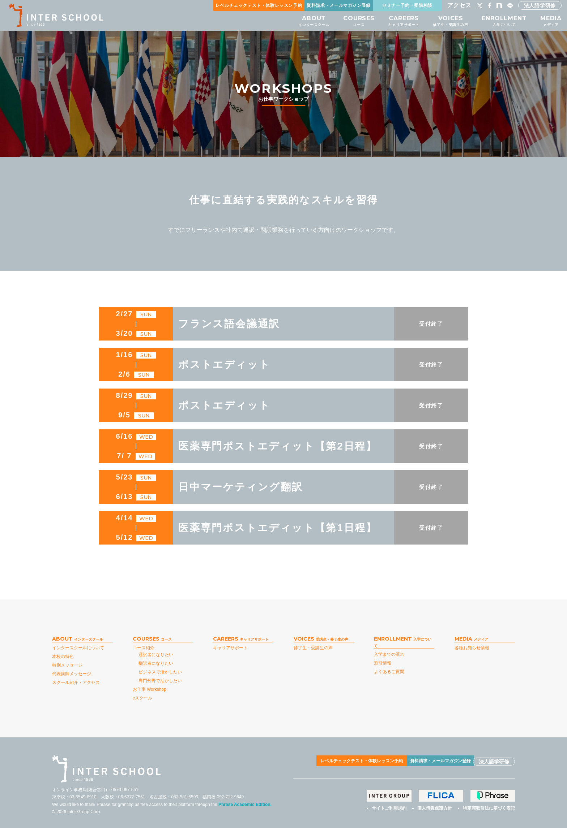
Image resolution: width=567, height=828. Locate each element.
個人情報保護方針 (434, 806)
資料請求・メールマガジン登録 (338, 5)
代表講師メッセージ (71, 673)
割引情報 (382, 663)
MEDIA (551, 21)
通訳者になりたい (155, 654)
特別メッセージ (67, 665)
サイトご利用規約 (389, 806)
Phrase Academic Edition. (245, 804)
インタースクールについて (78, 647)
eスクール (143, 698)
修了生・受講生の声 (313, 647)
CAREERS (397, 21)
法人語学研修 (540, 5)
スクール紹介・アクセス (76, 682)
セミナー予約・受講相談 (407, 5)
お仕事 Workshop (149, 689)
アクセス (459, 5)
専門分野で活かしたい (160, 680)
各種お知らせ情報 (472, 647)
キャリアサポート (230, 647)
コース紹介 (143, 647)
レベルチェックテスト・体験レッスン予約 (259, 5)
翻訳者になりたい (155, 663)
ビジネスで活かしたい (160, 672)
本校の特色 (63, 656)
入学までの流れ (389, 654)
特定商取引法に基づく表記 (489, 806)
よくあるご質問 (389, 671)
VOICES (446, 21)
